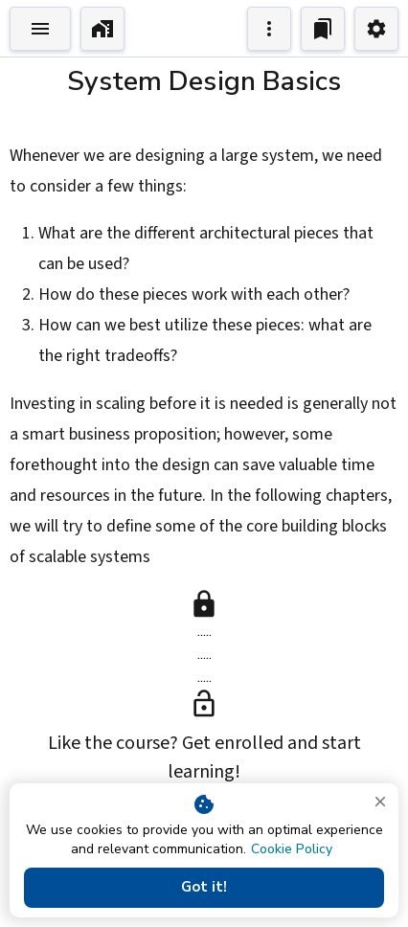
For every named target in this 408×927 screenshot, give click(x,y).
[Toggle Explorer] (40, 29)
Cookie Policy (291, 849)
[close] (380, 801)
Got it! (204, 888)
